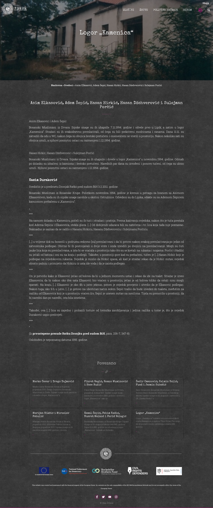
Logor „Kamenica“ (148, 413)
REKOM (187, 10)
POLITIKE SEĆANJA (165, 10)
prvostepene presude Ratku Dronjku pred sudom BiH (69, 333)
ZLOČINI (128, 10)
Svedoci (68, 85)
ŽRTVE (144, 10)
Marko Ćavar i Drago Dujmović (53, 381)
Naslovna (56, 85)
